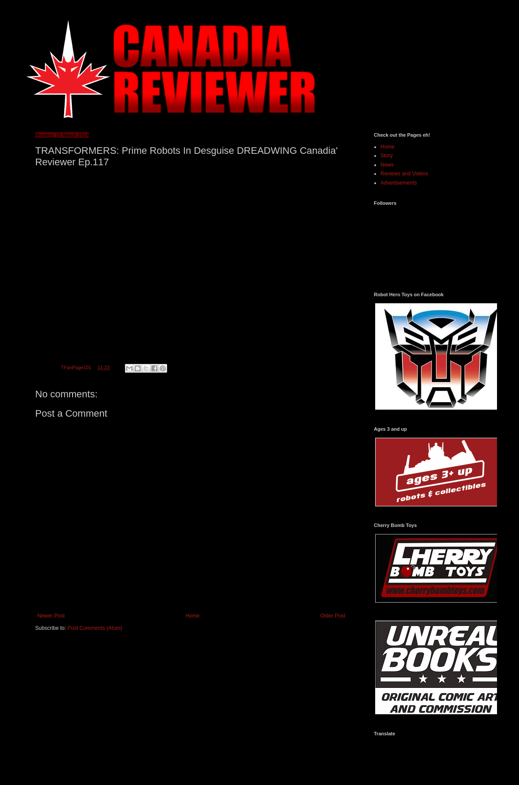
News (387, 165)
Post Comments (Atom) (94, 628)
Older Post (332, 616)
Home (193, 616)
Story (386, 156)
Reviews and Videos (404, 174)
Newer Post (51, 616)
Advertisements (398, 183)
